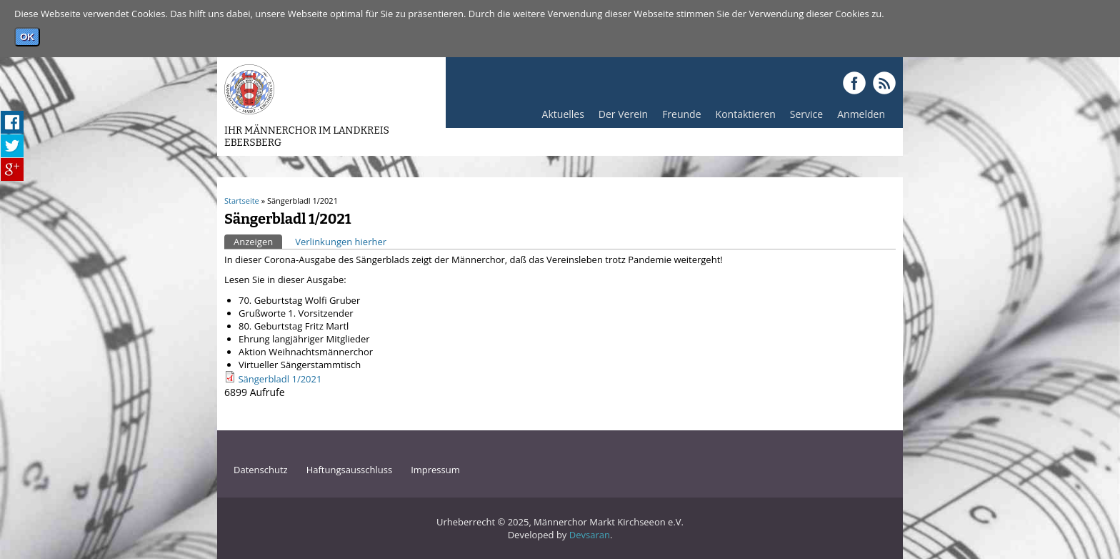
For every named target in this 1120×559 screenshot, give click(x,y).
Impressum (435, 469)
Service (803, 117)
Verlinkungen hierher (340, 241)
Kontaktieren (746, 114)
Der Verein (619, 117)
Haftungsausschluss (349, 469)
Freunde (678, 117)
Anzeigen (258, 241)
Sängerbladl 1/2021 (279, 378)
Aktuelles (559, 117)
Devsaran (589, 534)
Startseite (241, 200)
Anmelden (857, 117)
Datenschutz (261, 469)
